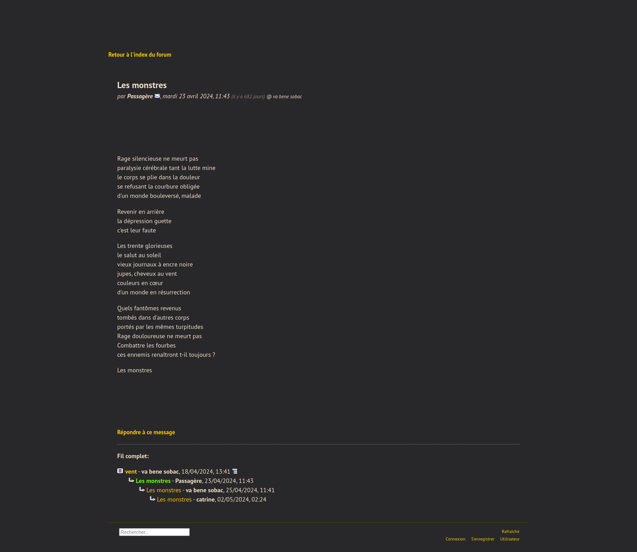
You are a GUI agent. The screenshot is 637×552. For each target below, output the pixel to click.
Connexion (455, 539)
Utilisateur (510, 539)
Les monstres (163, 490)
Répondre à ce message (146, 432)
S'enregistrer (483, 539)
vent (131, 471)
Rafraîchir (511, 531)
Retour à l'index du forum (139, 54)
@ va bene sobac (284, 96)
